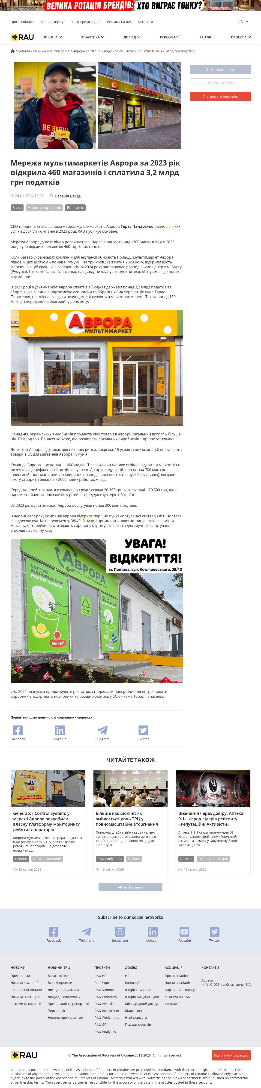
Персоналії (170, 37)
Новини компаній (47, 859)
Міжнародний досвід (141, 1004)
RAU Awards (104, 1004)
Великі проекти (60, 983)
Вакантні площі (60, 976)
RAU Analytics (105, 1032)
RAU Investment (107, 1011)
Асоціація (174, 967)
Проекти (238, 37)
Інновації (132, 983)
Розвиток (75, 207)
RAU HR (100, 976)
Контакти (145, 21)
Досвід (130, 37)
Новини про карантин (65, 1018)
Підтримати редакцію (220, 96)
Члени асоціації (52, 21)
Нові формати (136, 1018)
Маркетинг (134, 1011)
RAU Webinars (106, 997)
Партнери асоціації (85, 21)
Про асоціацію (22, 21)
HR (127, 976)
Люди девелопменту (64, 997)
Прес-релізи (20, 976)
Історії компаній (138, 990)
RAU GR (205, 37)
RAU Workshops (110, 859)
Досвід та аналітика (63, 990)
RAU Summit (104, 990)
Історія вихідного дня (142, 997)
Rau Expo (102, 983)
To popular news (221, 83)
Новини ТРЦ (59, 967)
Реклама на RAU (119, 21)
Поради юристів (138, 1024)
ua (240, 21)
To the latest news (221, 69)
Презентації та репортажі (68, 1004)
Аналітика (90, 37)
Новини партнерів (44, 207)
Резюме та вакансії (26, 1004)
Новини (49, 37)
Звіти (17, 207)
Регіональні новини (26, 990)
